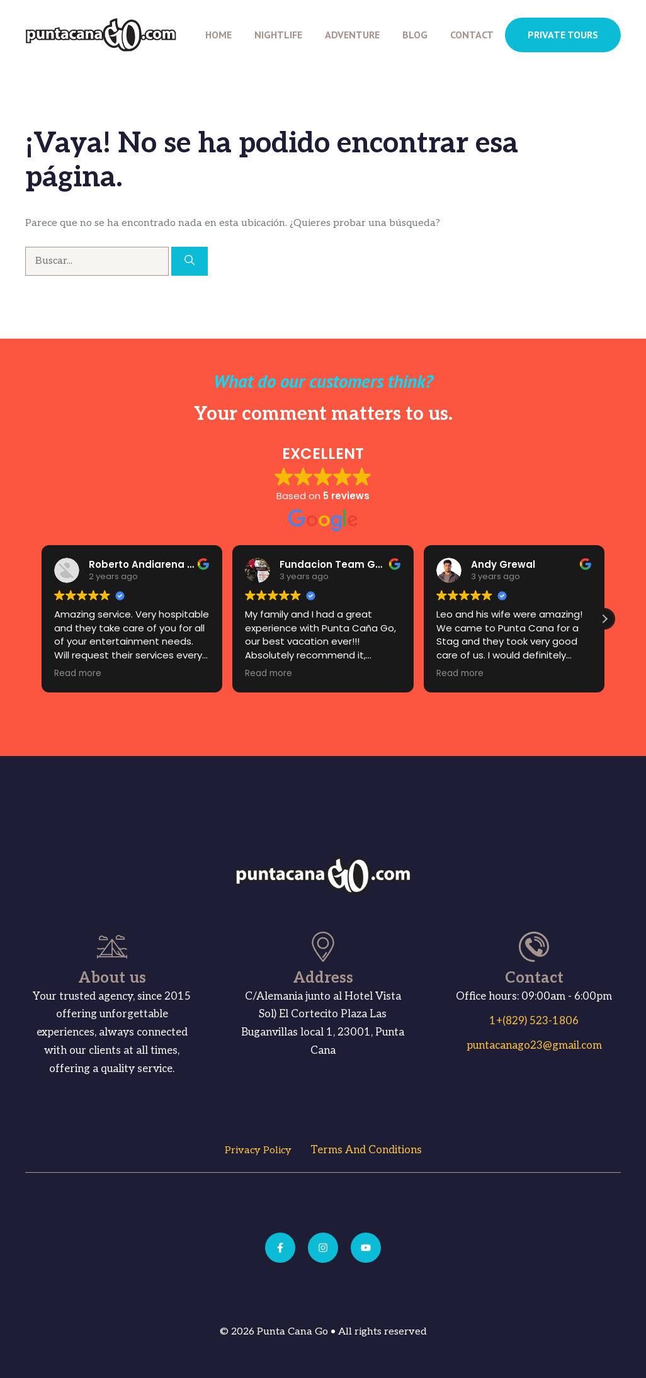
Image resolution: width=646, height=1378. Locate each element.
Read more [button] (77, 673)
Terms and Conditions (366, 1150)
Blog (415, 34)
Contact (472, 34)
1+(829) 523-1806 (534, 1021)
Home (218, 34)
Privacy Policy (258, 1150)
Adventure (352, 34)
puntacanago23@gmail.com (534, 1045)
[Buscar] (189, 261)
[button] (604, 618)
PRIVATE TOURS (563, 34)
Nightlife (278, 34)
